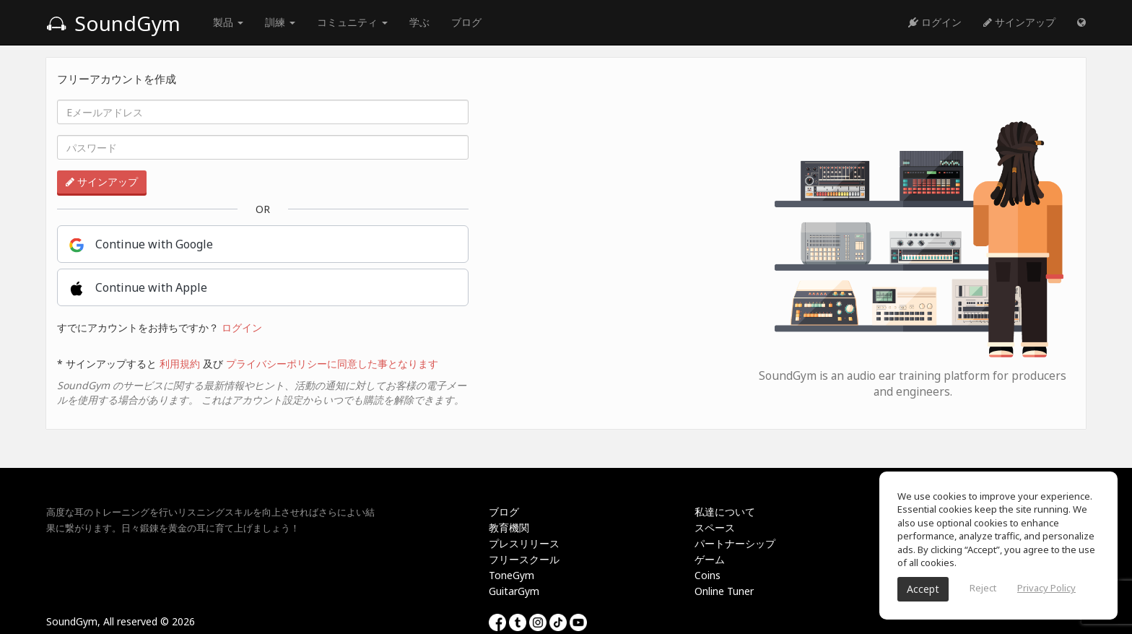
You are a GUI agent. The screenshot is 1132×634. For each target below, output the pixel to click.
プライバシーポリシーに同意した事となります (332, 363)
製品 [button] (228, 22)
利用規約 (180, 363)
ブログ (466, 22)
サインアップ (1019, 22)
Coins (707, 575)
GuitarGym (514, 591)
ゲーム (710, 559)
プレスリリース (524, 543)
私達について (725, 511)
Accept (923, 589)
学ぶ (419, 22)
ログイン (935, 22)
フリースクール (524, 559)
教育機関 (509, 527)
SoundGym (113, 23)
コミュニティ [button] (352, 22)
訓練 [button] (280, 22)
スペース (715, 527)
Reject (983, 587)
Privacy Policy (1046, 587)
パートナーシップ (735, 543)
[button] (1081, 22)
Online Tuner (724, 591)
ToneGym (511, 575)
